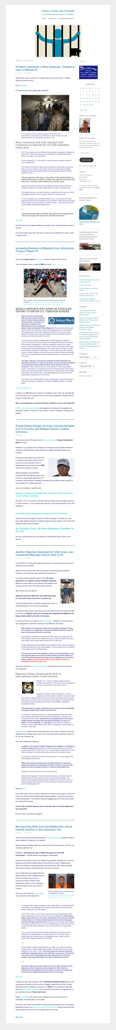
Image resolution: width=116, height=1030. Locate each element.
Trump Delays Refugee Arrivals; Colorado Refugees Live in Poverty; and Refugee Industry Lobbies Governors (45, 428)
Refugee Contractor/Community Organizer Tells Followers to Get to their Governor (45, 494)
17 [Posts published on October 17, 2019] (93, 98)
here (53, 264)
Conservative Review (53, 840)
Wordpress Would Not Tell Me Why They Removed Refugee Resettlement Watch (89, 327)
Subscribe (86, 160)
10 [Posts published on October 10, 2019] (93, 95)
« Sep (81, 110)
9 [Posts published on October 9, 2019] (89, 95)
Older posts (19, 1019)
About (44, 18)
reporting (39, 259)
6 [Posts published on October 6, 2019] (80, 95)
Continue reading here (23, 388)
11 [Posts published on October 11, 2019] (96, 95)
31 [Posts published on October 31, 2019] (93, 104)
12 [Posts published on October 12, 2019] (99, 95)
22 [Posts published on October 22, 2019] (87, 101)
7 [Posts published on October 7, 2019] (83, 95)
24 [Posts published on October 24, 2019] (93, 101)
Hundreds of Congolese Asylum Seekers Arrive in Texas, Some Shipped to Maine (88, 320)
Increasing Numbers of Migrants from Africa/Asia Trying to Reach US (45, 249)
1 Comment (27, 560)
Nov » (85, 110)
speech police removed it (31, 991)
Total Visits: (82, 376)
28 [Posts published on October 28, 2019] (84, 104)
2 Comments (28, 254)
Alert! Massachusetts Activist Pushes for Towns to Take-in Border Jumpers (87, 312)
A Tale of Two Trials (85, 285)
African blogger (47, 623)
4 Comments (28, 73)
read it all (38, 895)
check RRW (25, 999)
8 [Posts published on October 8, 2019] (86, 95)
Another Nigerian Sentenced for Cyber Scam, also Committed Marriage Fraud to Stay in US (44, 555)
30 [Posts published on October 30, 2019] (90, 104)
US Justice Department (39, 668)
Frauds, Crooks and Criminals (58, 11)
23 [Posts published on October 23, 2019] (90, 101)
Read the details (21, 733)
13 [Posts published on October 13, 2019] (81, 98)
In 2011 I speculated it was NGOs (27, 408)
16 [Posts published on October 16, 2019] (90, 98)
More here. (19, 220)
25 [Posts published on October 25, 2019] (96, 101)
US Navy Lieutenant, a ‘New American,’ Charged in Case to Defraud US (45, 68)
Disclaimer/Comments (66, 18)
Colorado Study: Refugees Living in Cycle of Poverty (43, 514)
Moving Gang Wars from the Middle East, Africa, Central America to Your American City (44, 830)
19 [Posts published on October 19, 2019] (99, 98)
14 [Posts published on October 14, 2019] (84, 98)
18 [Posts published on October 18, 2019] (96, 98)
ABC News (23, 85)
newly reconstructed (49, 440)
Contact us (53, 18)
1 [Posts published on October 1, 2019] (86, 91)
